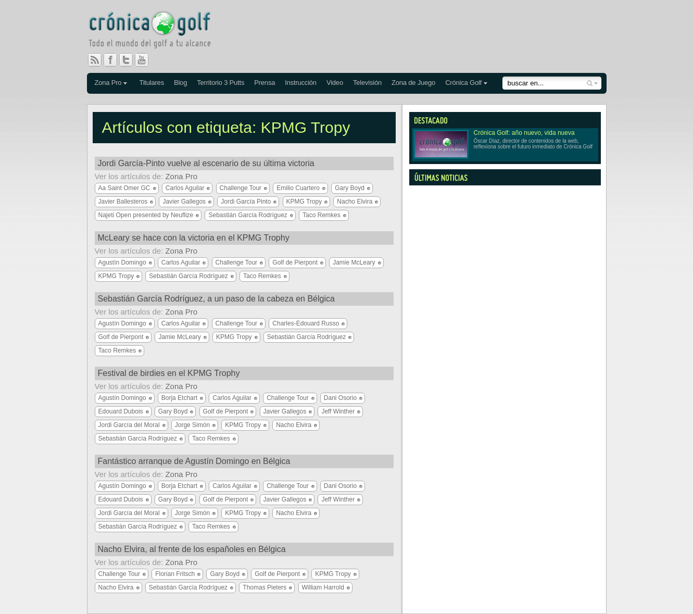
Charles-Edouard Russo (305, 323)
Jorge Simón (192, 425)
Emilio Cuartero (298, 188)
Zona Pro (108, 82)
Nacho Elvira (354, 201)
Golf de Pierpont (295, 262)
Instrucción (301, 82)
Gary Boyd (349, 188)
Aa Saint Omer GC (124, 188)
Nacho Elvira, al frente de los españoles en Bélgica (192, 549)
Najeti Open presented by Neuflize (146, 215)
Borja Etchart (179, 398)
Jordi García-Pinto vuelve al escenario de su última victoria (206, 163)
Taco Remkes (322, 215)
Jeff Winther (338, 411)
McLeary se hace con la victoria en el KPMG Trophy (193, 237)
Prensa (264, 82)
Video (334, 82)
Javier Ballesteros (123, 201)
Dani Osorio (340, 398)
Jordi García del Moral (129, 425)
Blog (180, 82)
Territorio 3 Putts (220, 82)
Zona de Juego (413, 82)
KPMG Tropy (304, 201)
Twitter (130, 60)
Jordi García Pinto (246, 201)
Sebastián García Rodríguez (247, 215)
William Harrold (323, 587)
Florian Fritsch (175, 574)
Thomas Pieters (264, 587)
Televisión (367, 82)
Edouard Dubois (120, 411)
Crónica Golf (463, 82)
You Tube (146, 60)
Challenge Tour (241, 188)
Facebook (115, 60)
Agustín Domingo (122, 262)
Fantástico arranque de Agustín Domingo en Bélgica (194, 461)
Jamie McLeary (354, 262)
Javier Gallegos (184, 201)
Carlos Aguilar (185, 188)
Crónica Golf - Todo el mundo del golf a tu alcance (157, 31)
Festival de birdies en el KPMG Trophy (169, 373)
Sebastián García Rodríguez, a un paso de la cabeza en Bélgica (216, 298)
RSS (95, 60)
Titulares (151, 82)
